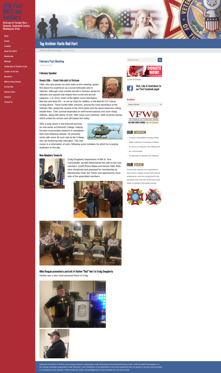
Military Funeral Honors (12, 81)
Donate (6, 40)
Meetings (7, 61)
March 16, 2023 (46, 65)
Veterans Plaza (9, 91)
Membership (8, 56)
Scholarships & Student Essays (15, 66)
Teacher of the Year (11, 71)
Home (6, 35)
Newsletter (8, 76)
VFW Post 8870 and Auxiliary (12, 11)
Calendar (7, 45)
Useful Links (8, 86)
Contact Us (8, 101)
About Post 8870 (10, 51)
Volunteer (7, 96)
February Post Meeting (52, 61)
